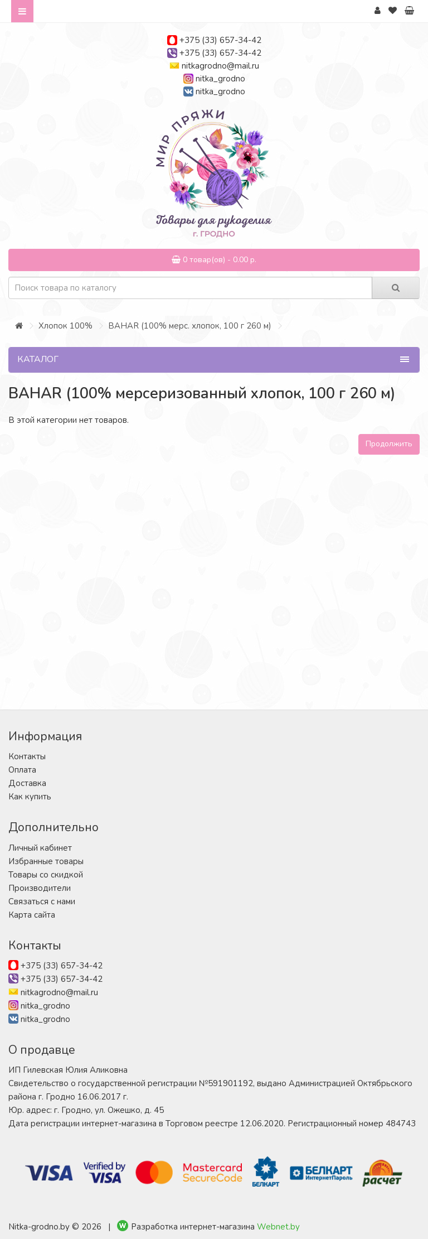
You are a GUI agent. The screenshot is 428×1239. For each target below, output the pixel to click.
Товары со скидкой (45, 874)
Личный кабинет (40, 848)
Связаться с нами (41, 901)
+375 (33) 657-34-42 (220, 40)
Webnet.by (278, 1226)
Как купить (29, 796)
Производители (39, 888)
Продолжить (389, 443)
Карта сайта (31, 914)
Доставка (27, 783)
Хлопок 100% (65, 325)
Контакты (27, 756)
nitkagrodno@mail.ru (220, 65)
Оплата (22, 769)
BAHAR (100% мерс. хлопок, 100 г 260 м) (189, 325)
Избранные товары (46, 861)
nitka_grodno (220, 78)
